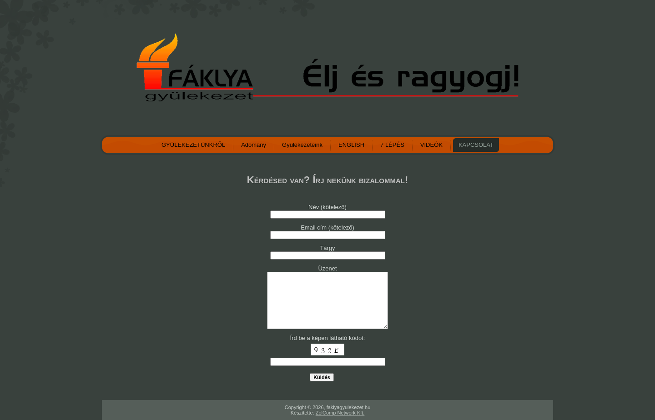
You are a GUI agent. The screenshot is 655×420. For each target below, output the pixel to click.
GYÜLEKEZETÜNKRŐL (193, 144)
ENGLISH (351, 144)
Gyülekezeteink (302, 144)
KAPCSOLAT (476, 144)
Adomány (253, 144)
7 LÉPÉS (392, 144)
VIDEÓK (431, 144)
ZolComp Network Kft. (340, 412)
